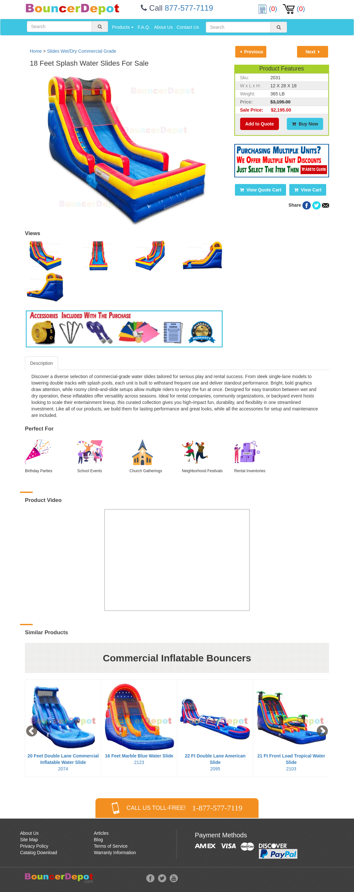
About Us (163, 27)
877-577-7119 (189, 8)
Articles (101, 833)
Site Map (29, 839)
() (268, 8)
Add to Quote (259, 123)
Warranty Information (115, 852)
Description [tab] (41, 363)
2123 (139, 759)
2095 (215, 762)
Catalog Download (38, 852)
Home (36, 51)
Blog (98, 839)
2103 (291, 762)
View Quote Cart (261, 189)
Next (312, 51)
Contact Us (188, 27)
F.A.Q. (144, 27)
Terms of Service (110, 846)
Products (123, 27)
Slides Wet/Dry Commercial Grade (81, 51)
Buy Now (305, 123)
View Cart (307, 189)
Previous (251, 51)
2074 (63, 762)
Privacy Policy (34, 846)
